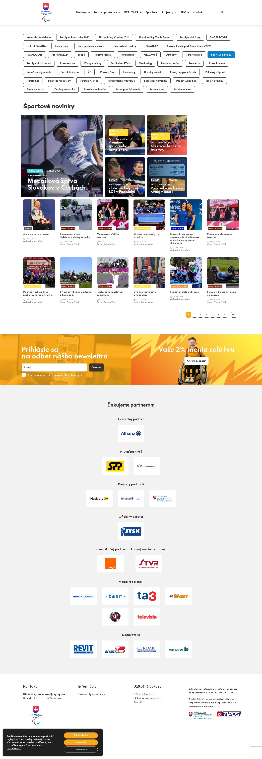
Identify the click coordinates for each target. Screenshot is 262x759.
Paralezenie (62, 46)
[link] (39, 221)
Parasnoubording (186, 80)
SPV (184, 12)
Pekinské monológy (59, 80)
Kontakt (198, 12)
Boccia (81, 54)
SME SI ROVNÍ (218, 37)
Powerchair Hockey (125, 46)
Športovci (152, 12)
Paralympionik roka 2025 (75, 37)
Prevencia (194, 63)
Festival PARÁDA (36, 46)
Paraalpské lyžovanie (127, 89)
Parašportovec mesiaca (91, 46)
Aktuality (171, 54)
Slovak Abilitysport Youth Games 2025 (189, 46)
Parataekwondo (89, 80)
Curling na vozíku (64, 89)
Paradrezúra (67, 63)
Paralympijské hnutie (39, 63)
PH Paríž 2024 (60, 54)
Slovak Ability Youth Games (154, 37)
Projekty (169, 12)
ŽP (89, 72)
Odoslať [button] (96, 367)
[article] (62, 156)
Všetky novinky (92, 63)
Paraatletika (128, 54)
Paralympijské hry (107, 12)
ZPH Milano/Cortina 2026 (114, 37)
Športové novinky (221, 54)
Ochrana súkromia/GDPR (148, 698)
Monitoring (145, 63)
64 (233, 314)
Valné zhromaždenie (39, 37)
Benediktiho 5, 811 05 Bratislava (42, 698)
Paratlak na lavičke (95, 89)
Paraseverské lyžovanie (121, 80)
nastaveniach (14, 748)
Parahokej (129, 72)
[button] (222, 12)
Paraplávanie (217, 63)
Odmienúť (80, 742)
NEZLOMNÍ (133, 12)
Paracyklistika (194, 54)
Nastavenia (81, 749)
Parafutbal (33, 80)
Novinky (83, 12)
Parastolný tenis (70, 72)
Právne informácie (144, 694)
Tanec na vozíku (36, 89)
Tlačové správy (102, 54)
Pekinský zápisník (215, 72)
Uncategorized (152, 72)
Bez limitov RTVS (120, 63)
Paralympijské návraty (183, 72)
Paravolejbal (157, 89)
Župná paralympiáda (39, 72)
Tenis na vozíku (214, 80)
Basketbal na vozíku (155, 80)
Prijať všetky (81, 735)
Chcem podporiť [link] (196, 360)
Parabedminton (182, 89)
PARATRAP (152, 46)
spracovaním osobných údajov (62, 375)
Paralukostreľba (170, 63)
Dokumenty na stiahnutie (92, 694)
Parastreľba (107, 72)
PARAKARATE (34, 54)
